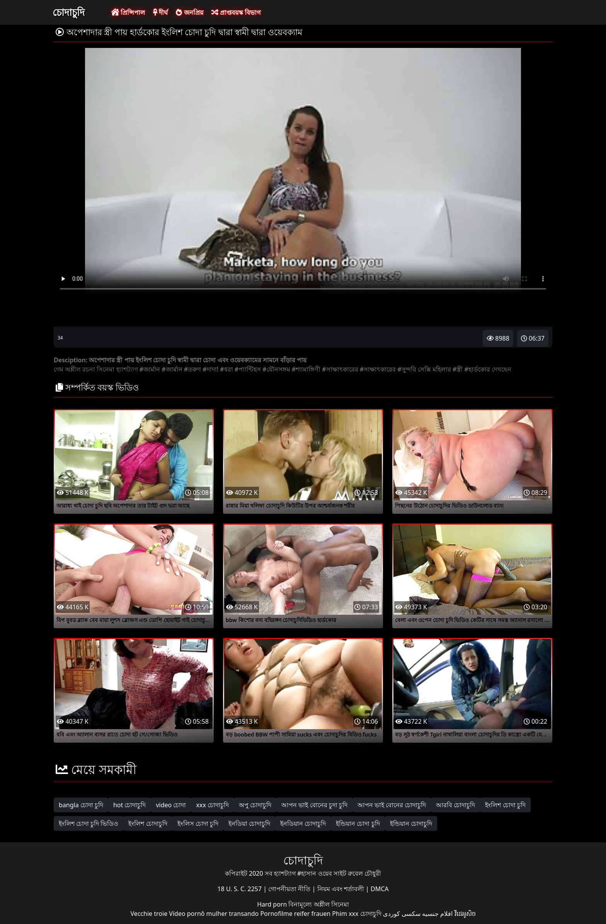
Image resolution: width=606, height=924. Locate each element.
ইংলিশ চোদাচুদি (147, 823)
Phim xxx (345, 913)
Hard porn (272, 904)
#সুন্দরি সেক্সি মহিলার (424, 369)
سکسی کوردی (401, 913)
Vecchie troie (148, 913)
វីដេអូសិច (465, 913)
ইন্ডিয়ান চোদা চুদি (358, 823)
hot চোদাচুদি (129, 805)
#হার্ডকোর (477, 369)
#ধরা (226, 369)
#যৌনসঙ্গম (276, 369)
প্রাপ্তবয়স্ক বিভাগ (235, 12)
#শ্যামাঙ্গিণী (306, 369)
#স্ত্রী (458, 369)
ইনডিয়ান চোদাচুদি (303, 823)
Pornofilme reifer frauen (295, 913)
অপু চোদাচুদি (255, 805)
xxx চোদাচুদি (212, 805)
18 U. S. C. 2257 (240, 889)
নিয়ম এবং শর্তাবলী (341, 889)
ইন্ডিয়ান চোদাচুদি (411, 823)
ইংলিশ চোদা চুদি (505, 805)
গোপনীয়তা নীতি (290, 889)
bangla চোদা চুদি (81, 805)
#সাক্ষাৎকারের (340, 369)
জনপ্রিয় (189, 12)
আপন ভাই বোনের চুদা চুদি (314, 805)
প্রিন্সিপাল (128, 12)
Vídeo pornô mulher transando (214, 913)
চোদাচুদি (69, 12)
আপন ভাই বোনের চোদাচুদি (391, 805)
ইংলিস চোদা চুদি (197, 823)
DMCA (380, 889)
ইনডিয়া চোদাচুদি (249, 823)
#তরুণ (192, 369)
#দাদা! (210, 369)
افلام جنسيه (437, 913)
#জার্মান (150, 369)
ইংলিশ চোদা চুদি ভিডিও (88, 823)
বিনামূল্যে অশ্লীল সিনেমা (318, 904)
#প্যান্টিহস (248, 369)
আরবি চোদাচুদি (455, 805)
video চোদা (171, 805)
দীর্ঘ (160, 12)
